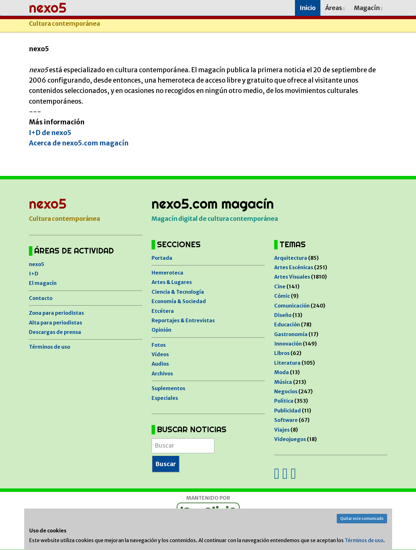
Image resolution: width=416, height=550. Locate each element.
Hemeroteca (167, 273)
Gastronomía (291, 334)
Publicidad (287, 410)
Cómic (282, 296)
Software (286, 420)
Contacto (41, 298)
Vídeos (160, 354)
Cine (280, 286)
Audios (160, 364)
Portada (162, 258)
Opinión (161, 330)
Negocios (285, 391)
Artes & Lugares (172, 282)
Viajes (282, 430)
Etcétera (163, 311)
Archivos (162, 373)
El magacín (43, 283)
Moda (281, 372)
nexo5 (36, 264)
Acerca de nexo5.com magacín (79, 143)
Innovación (288, 343)
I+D (33, 273)
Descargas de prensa (55, 332)
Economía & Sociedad (179, 301)
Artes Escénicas (293, 267)
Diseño (282, 315)
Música (283, 382)
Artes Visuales (292, 277)
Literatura (287, 363)
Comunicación (292, 305)
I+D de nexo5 (50, 133)
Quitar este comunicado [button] (362, 518)
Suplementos (168, 388)
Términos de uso (49, 347)
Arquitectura (290, 258)
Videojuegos (290, 439)
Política (283, 401)
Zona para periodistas (56, 313)
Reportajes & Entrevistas (183, 320)
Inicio (308, 8)
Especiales (165, 398)
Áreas (335, 8)
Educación (287, 324)
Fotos (159, 345)
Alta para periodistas (55, 322)
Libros (282, 353)
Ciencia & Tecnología (178, 292)
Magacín (368, 8)
